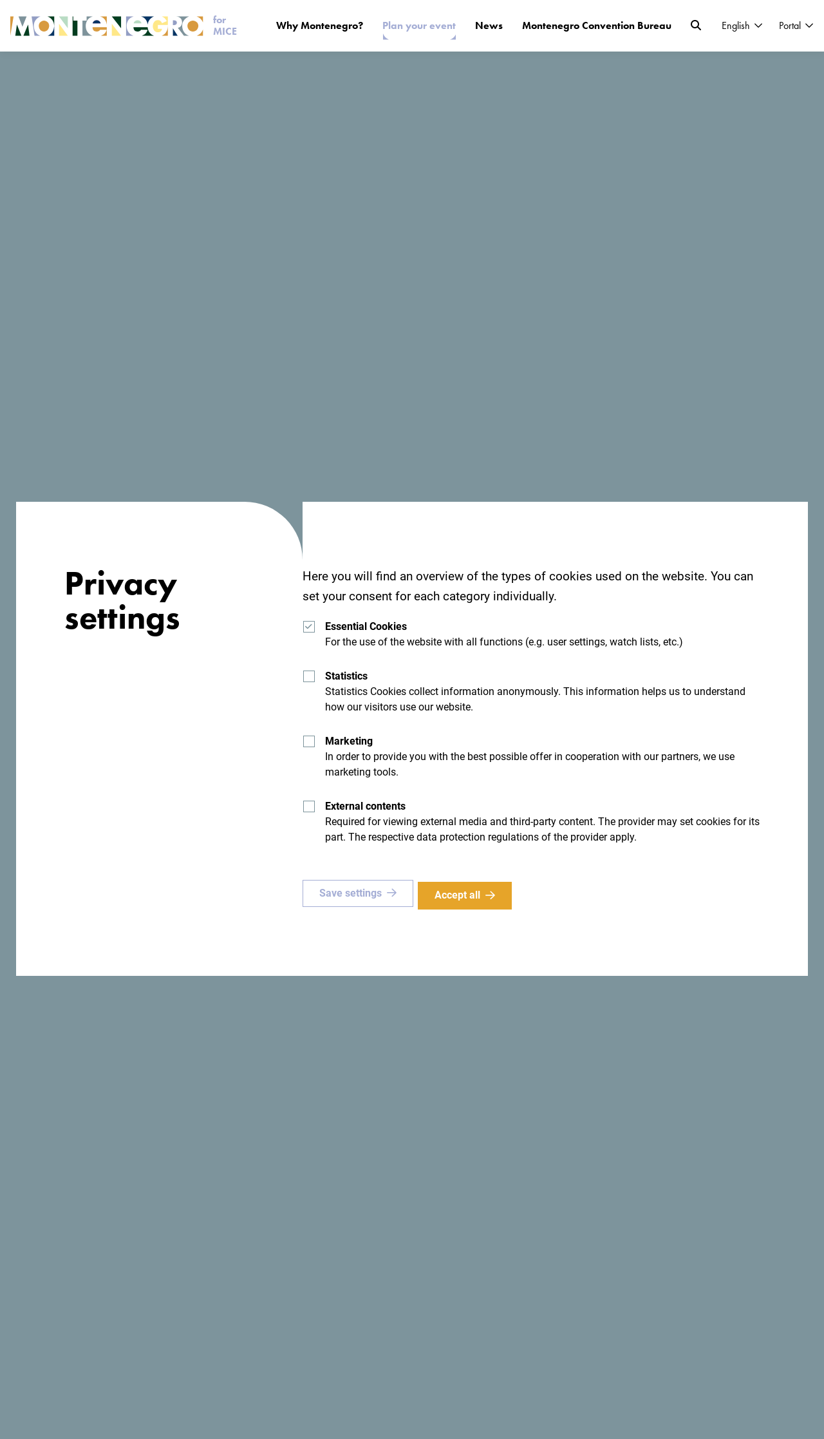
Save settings (350, 895)
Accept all (462, 895)
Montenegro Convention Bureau (596, 25)
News (489, 25)
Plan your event (419, 25)
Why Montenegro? (319, 25)
